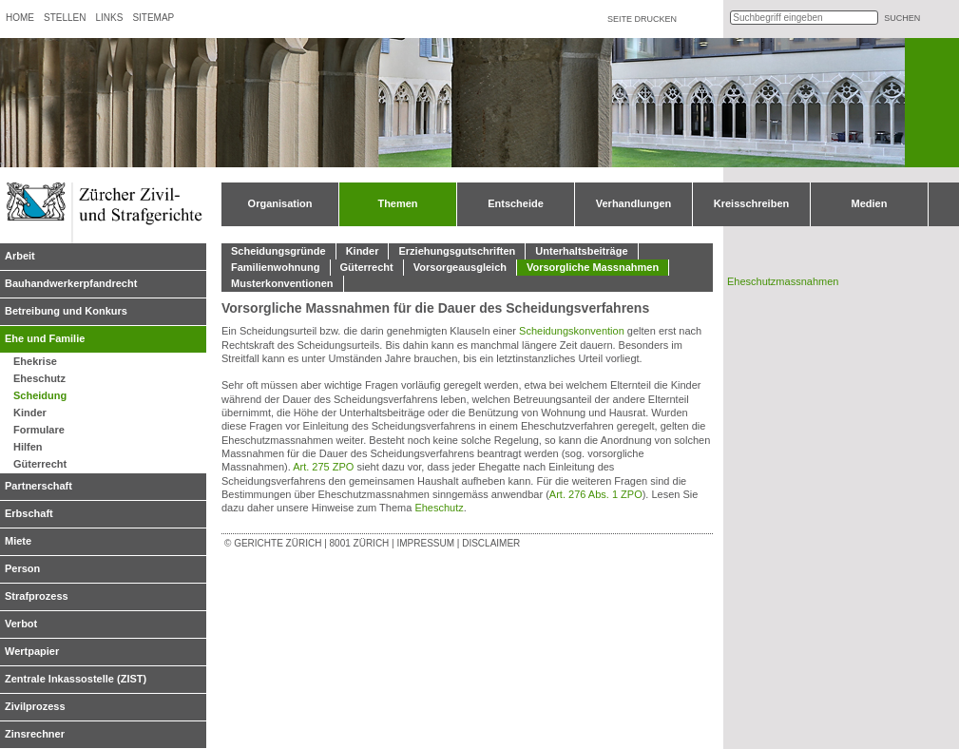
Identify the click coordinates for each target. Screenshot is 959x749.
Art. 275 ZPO (323, 466)
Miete (18, 541)
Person (22, 568)
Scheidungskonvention (571, 330)
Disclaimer (491, 543)
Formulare (39, 429)
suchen (902, 18)
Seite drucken (642, 19)
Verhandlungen (633, 203)
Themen (397, 203)
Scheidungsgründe (278, 251)
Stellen (65, 17)
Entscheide (516, 203)
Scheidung (40, 395)
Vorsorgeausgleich (460, 267)
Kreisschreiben (751, 203)
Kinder (30, 412)
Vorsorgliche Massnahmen (593, 267)
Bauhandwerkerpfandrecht (71, 283)
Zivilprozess (35, 706)
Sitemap (153, 17)
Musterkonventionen (282, 283)
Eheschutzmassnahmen (782, 281)
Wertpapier (32, 651)
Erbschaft (29, 513)
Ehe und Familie (45, 338)
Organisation (280, 203)
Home (20, 17)
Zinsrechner (35, 733)
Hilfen (28, 446)
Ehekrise (35, 361)
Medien (870, 203)
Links (109, 17)
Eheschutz (39, 378)
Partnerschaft (38, 485)
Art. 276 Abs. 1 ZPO (596, 494)
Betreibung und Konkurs (66, 311)
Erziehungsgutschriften (456, 251)
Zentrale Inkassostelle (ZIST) (75, 678)
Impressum (425, 543)
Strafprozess (36, 596)
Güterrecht (40, 464)
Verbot (21, 623)
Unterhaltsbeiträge (581, 251)
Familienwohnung (275, 267)
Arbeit (20, 255)
